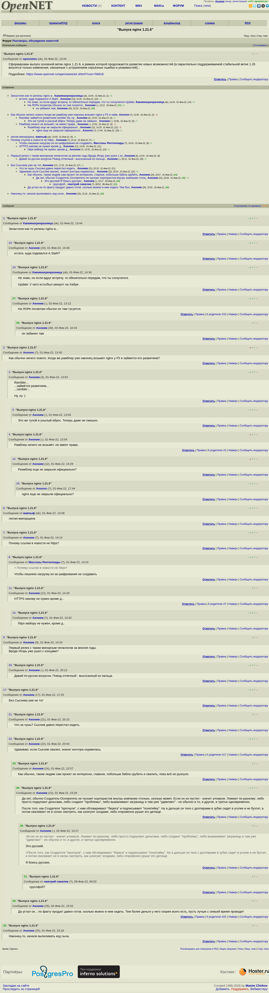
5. (14, 409)
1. (4, 218)
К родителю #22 (216, 916)
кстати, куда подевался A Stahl (39, 98)
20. (11, 665)
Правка (232, 79)
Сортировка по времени (248, 206)
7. (4, 532)
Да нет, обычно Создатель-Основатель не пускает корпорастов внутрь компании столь (91, 177)
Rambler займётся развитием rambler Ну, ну (47, 117)
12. (14, 458)
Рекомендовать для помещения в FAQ (199, 949)
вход (228, 1)
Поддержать (240, 989)
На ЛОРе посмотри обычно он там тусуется (55, 105)
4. (10, 434)
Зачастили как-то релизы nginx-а (32, 95)
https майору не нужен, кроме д (48, 149)
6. (4, 508)
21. (11, 714)
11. (11, 588)
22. (11, 738)
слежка (210, 23)
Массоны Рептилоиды (109, 143)
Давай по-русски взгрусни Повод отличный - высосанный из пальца (62, 158)
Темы (240, 949)
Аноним (65, 98)
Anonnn (124, 114)
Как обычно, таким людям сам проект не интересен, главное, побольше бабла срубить (83, 174)
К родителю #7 (217, 603)
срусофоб (59, 184)
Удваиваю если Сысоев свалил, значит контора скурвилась (57, 171)
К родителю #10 (216, 314)
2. (4, 347)
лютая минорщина (22, 136)
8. (10, 557)
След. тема (262, 949)
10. (11, 242)
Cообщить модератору (254, 79)
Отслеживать (260, 45)
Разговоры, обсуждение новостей (35, 40)
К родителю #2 (217, 450)
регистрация (240, 1)
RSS (248, 23)
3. (10, 372)
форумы (20, 23)
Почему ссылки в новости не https (32, 139)
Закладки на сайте (16, 985)
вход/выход (172, 23)
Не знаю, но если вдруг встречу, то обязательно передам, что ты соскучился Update (81, 102)
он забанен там (45, 108)
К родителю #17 (216, 754)
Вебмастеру (259, 989)
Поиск (198, 5)
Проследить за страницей (21, 989)
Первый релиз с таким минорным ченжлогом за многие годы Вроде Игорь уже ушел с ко (67, 155)
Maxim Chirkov (257, 985)
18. (18, 483)
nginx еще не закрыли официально (58, 130)
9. (4, 637)
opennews (30, 58)
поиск (96, 23)
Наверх (233, 234)
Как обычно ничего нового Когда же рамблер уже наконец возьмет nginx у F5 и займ (64, 114)
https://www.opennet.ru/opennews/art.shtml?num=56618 (65, 74)
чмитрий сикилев (79, 184)
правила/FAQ (58, 23)
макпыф (41, 136)
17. (5, 689)
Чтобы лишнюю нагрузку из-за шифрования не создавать (55, 143)
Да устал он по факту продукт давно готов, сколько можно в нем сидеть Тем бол (79, 187)
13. (14, 612)
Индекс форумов (228, 949)
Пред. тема (250, 949)
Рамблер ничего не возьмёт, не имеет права (47, 124)
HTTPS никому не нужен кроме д (40, 146)
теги (207, 5)
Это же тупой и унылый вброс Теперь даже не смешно (63, 121)
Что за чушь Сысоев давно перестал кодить (47, 168)
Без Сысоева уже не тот (26, 165)
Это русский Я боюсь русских (63, 181)
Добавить (222, 989)
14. (14, 267)
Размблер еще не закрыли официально (53, 127)
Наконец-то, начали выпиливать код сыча (38, 193)
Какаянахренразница (68, 95)
